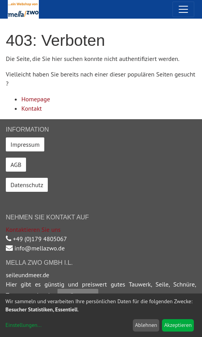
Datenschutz (26, 185)
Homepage (35, 99)
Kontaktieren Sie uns (33, 229)
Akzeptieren (178, 324)
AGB (15, 164)
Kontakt (31, 108)
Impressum (25, 144)
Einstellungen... (23, 324)
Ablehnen (146, 324)
